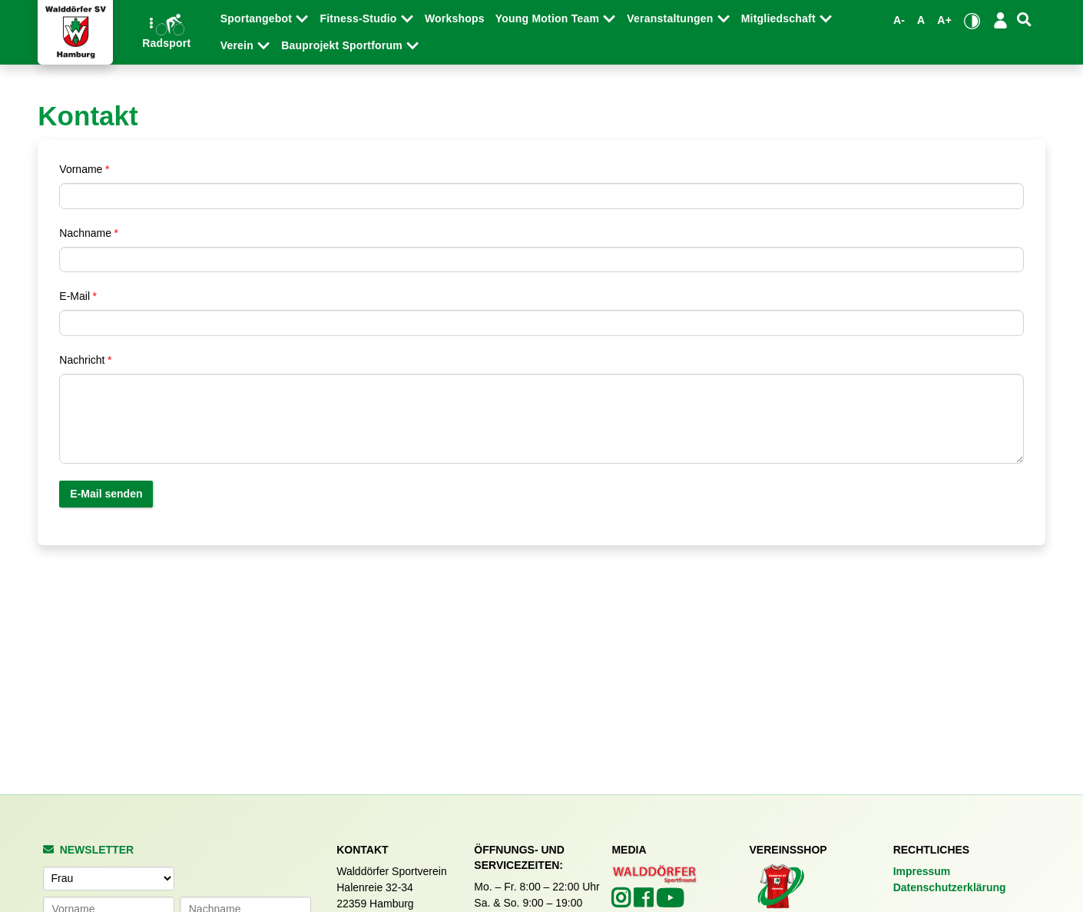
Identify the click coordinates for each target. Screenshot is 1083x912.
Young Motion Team (548, 18)
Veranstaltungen (671, 18)
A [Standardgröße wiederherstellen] (921, 20)
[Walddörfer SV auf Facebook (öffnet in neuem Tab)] (645, 902)
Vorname (80, 169)
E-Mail (74, 296)
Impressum (922, 871)
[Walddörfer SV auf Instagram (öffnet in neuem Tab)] (622, 902)
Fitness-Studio (359, 18)
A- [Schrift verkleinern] (899, 20)
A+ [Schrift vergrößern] (944, 20)
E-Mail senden (106, 494)
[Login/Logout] (1001, 20)
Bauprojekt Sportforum (343, 45)
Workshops (455, 18)
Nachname (85, 233)
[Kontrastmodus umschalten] (972, 21)
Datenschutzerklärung (949, 887)
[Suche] (1024, 19)
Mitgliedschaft (780, 18)
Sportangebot (258, 18)
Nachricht (81, 360)
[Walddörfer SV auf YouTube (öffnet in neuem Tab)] (670, 903)
